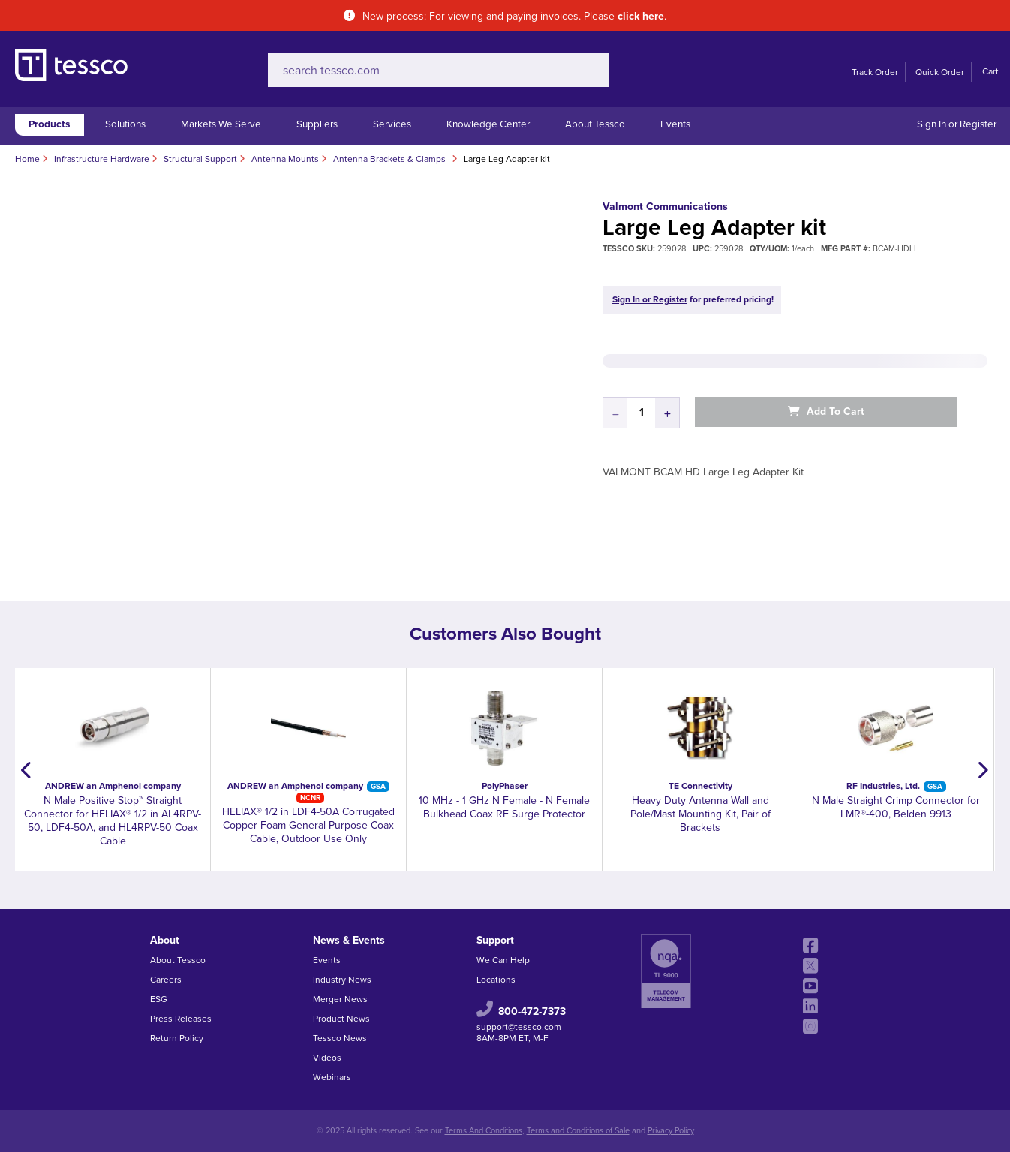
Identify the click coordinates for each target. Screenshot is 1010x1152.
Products (49, 124)
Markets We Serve (221, 124)
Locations (496, 979)
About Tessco (595, 124)
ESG (158, 999)
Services (392, 124)
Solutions (125, 124)
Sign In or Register (956, 124)
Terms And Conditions (483, 1131)
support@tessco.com (518, 1027)
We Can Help (503, 960)
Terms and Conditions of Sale (578, 1131)
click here (641, 16)
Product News (341, 1018)
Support (495, 940)
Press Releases (181, 1018)
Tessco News (340, 1038)
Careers (166, 979)
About (164, 940)
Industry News (342, 979)
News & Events (349, 940)
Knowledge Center (488, 124)
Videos (327, 1057)
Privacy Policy (671, 1131)
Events (675, 124)
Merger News (340, 999)
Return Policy (176, 1038)
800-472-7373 (532, 1011)
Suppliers (317, 124)
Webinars (332, 1077)
